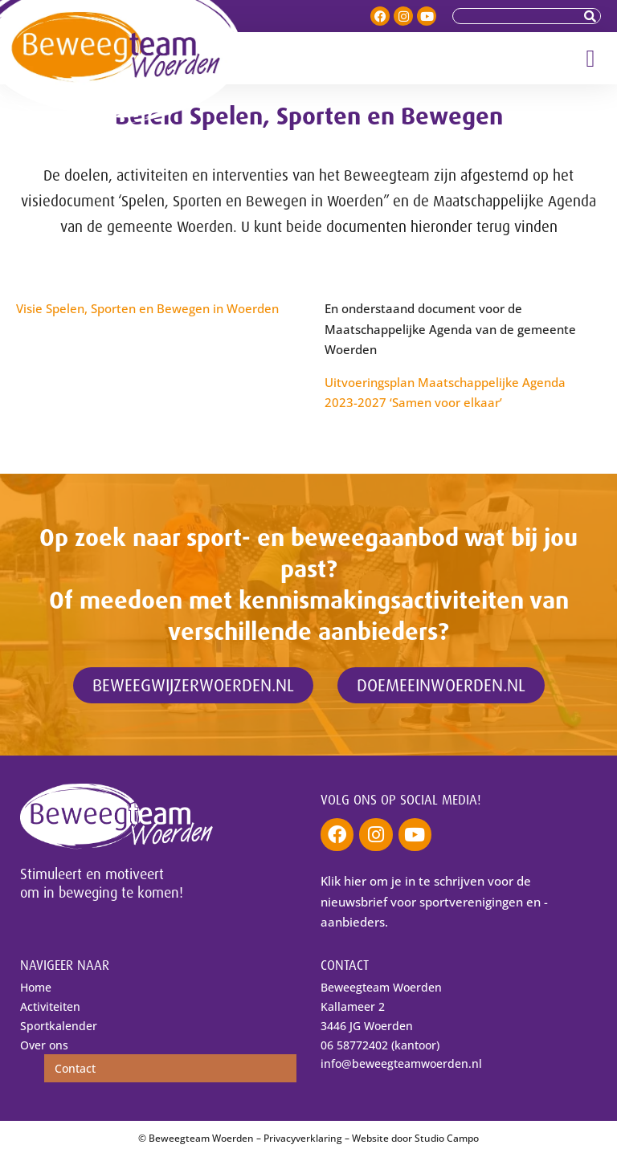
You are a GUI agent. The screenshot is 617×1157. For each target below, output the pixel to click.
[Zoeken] (592, 16)
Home (35, 988)
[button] (590, 58)
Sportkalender (58, 1025)
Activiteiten (50, 1007)
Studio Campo (447, 1139)
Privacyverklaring (303, 1139)
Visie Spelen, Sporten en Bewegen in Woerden (147, 308)
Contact (75, 1069)
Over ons (44, 1045)
